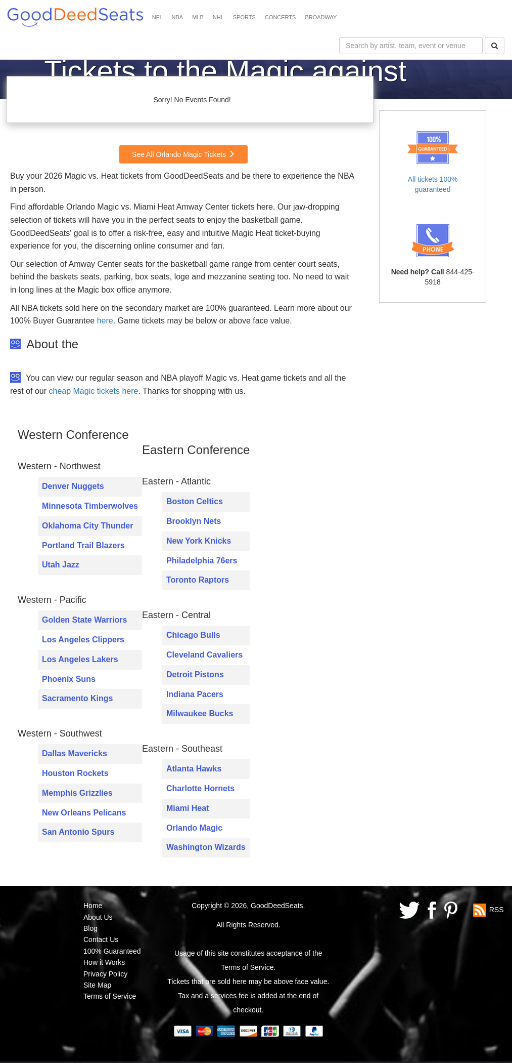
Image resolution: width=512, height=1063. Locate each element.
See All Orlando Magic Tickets (183, 154)
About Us (98, 917)
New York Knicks (198, 541)
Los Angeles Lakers (80, 659)
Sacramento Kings (77, 698)
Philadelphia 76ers (202, 560)
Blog (90, 928)
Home (92, 906)
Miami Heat (187, 808)
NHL (218, 17)
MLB (198, 17)
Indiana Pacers (194, 694)
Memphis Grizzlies (77, 793)
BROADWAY (321, 17)
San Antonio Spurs (78, 832)
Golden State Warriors (84, 620)
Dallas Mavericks (74, 753)
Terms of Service (109, 996)
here (105, 320)
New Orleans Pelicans (84, 812)
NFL (157, 17)
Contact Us (100, 939)
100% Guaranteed (112, 951)
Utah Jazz (60, 564)
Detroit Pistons (195, 674)
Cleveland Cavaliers (204, 654)
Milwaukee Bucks (200, 713)
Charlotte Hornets (200, 788)
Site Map (97, 985)
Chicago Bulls (193, 635)
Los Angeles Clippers (83, 639)
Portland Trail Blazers (83, 545)
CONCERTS (280, 17)
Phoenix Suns (69, 679)
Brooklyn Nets (193, 521)
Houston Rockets (75, 773)
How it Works (104, 962)
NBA (177, 17)
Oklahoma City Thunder (87, 525)
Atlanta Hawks (193, 768)
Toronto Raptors (197, 580)
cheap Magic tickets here (93, 391)
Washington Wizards (206, 847)
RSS (496, 910)
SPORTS (244, 17)
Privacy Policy (105, 974)
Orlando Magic (194, 828)
